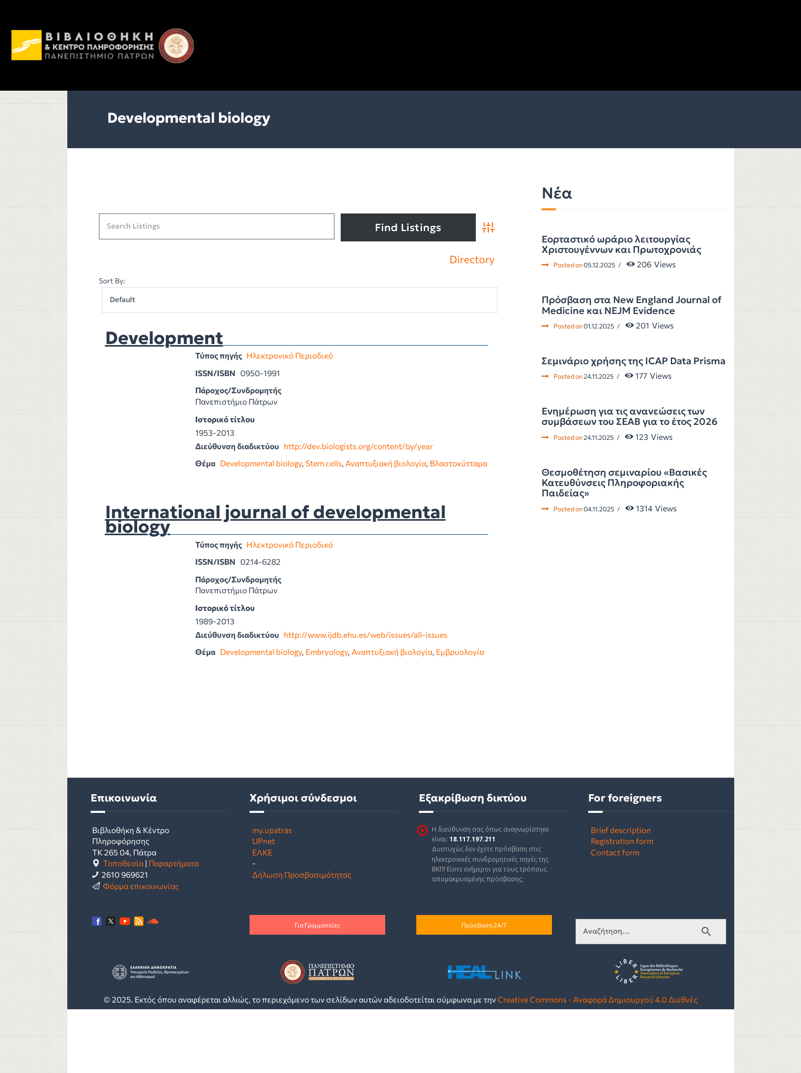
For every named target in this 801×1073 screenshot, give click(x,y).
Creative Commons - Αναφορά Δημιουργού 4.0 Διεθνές (598, 999)
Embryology (326, 651)
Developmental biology (261, 463)
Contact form (615, 852)
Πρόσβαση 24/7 (483, 924)
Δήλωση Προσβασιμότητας (302, 874)
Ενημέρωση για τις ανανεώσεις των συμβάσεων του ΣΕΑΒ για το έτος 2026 (630, 416)
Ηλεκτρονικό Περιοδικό (289, 355)
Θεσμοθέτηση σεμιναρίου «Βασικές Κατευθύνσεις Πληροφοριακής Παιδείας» (624, 483)
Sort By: (112, 280)
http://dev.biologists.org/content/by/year (358, 446)
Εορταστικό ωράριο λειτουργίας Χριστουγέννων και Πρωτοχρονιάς (621, 244)
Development (164, 338)
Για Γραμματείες (317, 924)
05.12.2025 (599, 265)
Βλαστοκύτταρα (458, 463)
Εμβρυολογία (460, 651)
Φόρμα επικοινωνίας (141, 886)
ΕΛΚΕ (262, 852)
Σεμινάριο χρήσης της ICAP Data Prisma (633, 361)
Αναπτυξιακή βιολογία (385, 463)
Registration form (622, 841)
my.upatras (272, 830)
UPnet (263, 841)
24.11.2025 (599, 376)
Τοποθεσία (123, 863)
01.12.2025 (599, 326)
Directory (471, 259)
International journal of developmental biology (275, 519)
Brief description (621, 830)
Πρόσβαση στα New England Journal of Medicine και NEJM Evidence (631, 305)
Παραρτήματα (174, 863)
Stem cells (323, 463)
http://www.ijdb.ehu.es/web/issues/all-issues (365, 634)
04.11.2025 (599, 509)
